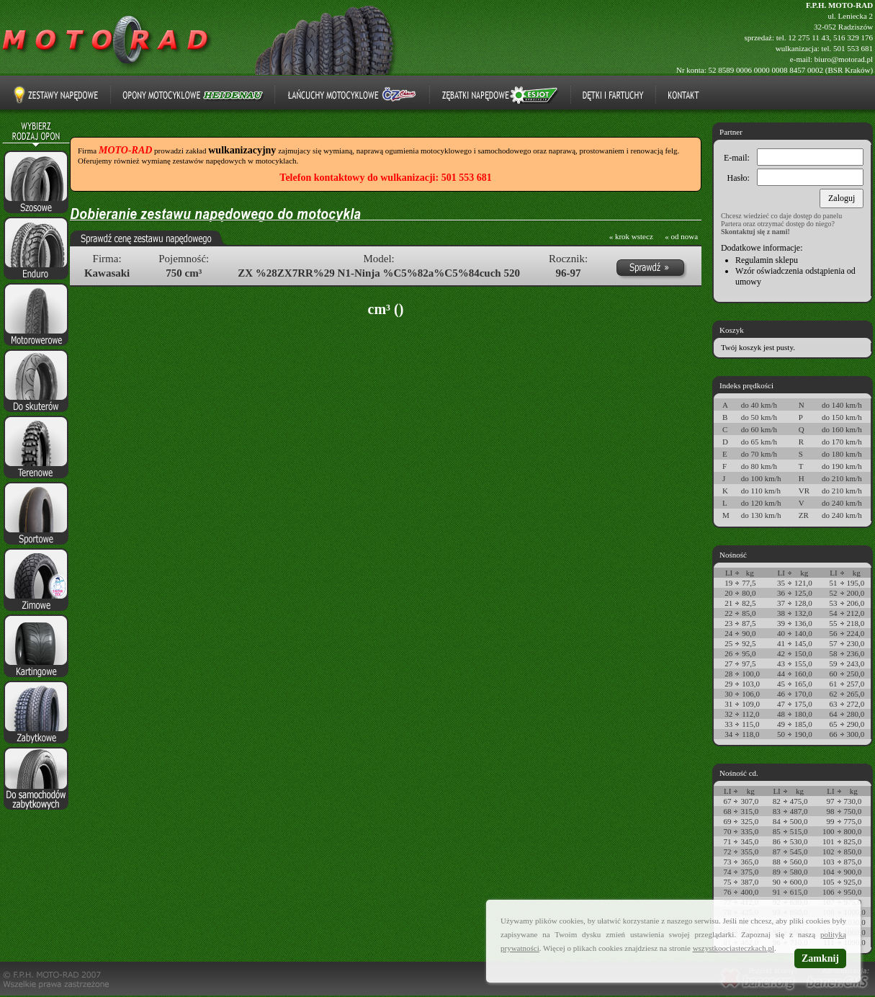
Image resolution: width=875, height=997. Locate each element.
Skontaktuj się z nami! (755, 232)
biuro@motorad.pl (844, 59)
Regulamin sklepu (766, 260)
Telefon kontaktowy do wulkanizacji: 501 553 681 (385, 177)
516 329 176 (853, 37)
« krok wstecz (631, 236)
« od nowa (681, 236)
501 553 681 (853, 48)
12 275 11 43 (808, 37)
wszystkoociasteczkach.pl (733, 948)
